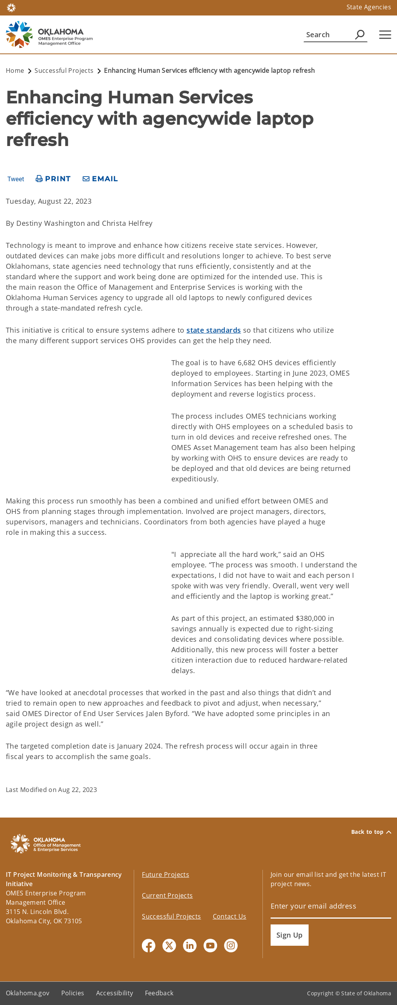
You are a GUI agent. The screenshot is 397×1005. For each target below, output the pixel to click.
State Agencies (369, 7)
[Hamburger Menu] (385, 35)
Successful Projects (171, 916)
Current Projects (167, 895)
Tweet (15, 179)
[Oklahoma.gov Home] (11, 7)
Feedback (159, 993)
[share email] (100, 179)
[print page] (53, 179)
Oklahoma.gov (28, 993)
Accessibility (114, 993)
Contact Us (230, 916)
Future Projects (165, 874)
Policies (73, 993)
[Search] (336, 34)
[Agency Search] (360, 34)
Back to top (371, 832)
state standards (213, 330)
